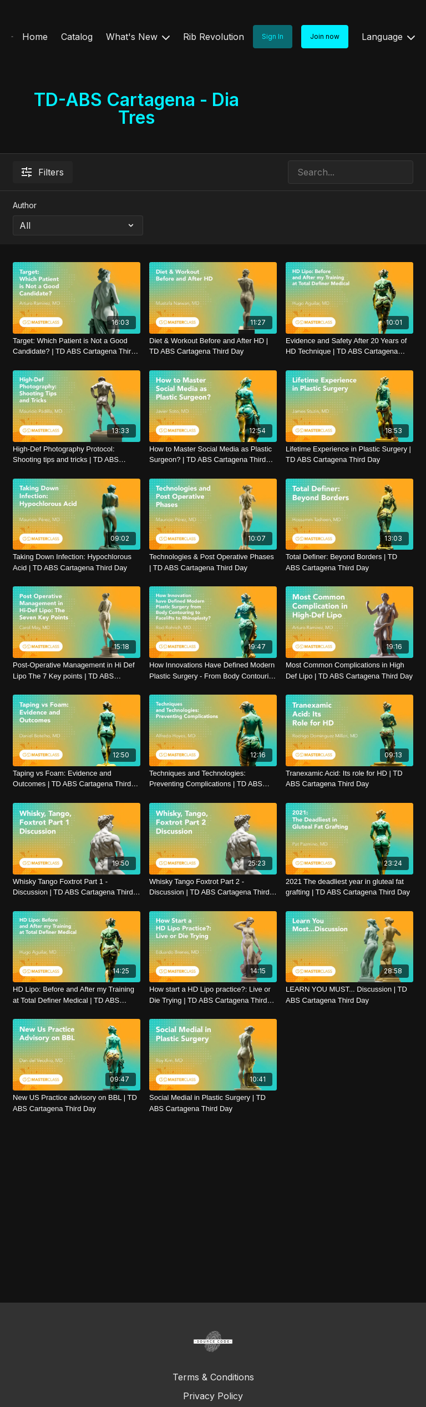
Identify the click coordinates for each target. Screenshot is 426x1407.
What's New (138, 36)
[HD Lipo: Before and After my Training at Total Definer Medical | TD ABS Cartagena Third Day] (76, 995)
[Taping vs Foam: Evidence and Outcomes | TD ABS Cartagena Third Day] (76, 779)
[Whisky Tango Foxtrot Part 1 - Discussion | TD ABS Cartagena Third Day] (76, 887)
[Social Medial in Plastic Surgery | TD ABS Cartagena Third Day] (213, 1103)
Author (25, 205)
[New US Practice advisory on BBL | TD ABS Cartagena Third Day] (76, 1103)
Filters (43, 172)
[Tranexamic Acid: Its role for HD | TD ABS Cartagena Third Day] (349, 779)
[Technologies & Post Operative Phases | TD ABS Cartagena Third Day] (213, 562)
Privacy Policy (213, 1395)
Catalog (77, 36)
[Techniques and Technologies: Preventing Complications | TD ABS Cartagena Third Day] (213, 779)
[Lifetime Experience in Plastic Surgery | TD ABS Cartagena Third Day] (349, 454)
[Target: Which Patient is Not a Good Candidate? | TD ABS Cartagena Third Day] (76, 346)
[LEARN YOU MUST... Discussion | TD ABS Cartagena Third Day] (349, 995)
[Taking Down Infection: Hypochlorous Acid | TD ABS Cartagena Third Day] (76, 562)
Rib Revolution (213, 36)
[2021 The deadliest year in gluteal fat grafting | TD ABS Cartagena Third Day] (349, 887)
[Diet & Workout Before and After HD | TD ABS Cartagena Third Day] (213, 346)
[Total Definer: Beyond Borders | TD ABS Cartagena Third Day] (349, 562)
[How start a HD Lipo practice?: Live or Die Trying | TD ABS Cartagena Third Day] (213, 995)
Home (35, 36)
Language (388, 36)
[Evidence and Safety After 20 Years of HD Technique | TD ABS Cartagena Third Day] (349, 346)
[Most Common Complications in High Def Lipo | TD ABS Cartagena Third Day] (349, 670)
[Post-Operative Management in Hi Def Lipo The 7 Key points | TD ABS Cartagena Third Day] (76, 670)
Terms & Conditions (213, 1377)
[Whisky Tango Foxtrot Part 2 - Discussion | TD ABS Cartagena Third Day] (213, 887)
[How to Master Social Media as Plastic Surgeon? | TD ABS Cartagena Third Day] (213, 454)
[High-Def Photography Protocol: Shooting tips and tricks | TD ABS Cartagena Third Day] (76, 454)
